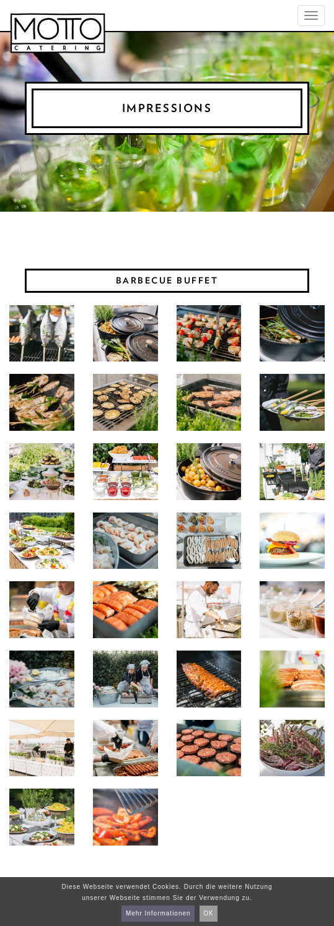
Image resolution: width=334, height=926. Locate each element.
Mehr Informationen (158, 913)
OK (208, 913)
